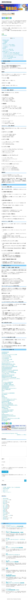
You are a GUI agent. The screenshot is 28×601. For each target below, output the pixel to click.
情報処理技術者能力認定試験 (7, 376)
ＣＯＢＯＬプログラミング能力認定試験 (9, 372)
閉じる (13, 38)
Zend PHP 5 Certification (6, 419)
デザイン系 (5, 504)
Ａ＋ (2, 391)
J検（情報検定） (5, 394)
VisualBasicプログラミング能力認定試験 (9, 377)
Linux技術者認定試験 (5, 401)
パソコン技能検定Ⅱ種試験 (6, 383)
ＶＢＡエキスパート (5, 379)
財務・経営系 (5, 502)
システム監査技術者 (5, 358)
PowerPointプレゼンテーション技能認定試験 (10, 370)
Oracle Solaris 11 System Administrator (9, 415)
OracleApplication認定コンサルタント (8, 385)
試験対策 (4, 48)
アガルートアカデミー (7, 492)
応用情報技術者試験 (5, 352)
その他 (4, 516)
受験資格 (5, 41)
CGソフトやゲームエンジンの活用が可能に (11, 53)
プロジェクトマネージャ (6, 362)
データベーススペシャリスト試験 (8, 365)
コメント (4, 445)
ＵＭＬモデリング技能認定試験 (7, 403)
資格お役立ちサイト (6, 517)
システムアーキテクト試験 (6, 356)
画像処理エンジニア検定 (6, 407)
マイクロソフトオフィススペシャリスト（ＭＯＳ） (11, 378)
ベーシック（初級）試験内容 (8, 44)
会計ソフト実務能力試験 (6, 389)
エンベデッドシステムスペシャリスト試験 (9, 354)
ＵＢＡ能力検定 (4, 397)
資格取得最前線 (7, 2)
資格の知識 (5, 498)
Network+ (3, 396)
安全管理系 (5, 508)
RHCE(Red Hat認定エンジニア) (7, 414)
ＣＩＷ (3, 413)
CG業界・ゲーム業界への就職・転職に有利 (11, 52)
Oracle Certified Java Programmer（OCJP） (10, 405)
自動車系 (4, 511)
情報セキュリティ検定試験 (6, 402)
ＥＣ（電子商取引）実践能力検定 (8, 384)
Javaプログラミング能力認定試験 (8, 371)
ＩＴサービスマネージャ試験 (7, 359)
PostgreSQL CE (4, 417)
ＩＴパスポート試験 (5, 360)
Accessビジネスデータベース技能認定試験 (9, 366)
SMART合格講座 (6, 488)
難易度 (5, 42)
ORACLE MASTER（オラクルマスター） (9, 388)
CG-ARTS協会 (4, 35)
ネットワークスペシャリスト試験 (8, 361)
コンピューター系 (4, 15)
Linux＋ (3, 395)
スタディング (5, 489)
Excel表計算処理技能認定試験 (7, 367)
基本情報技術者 (4, 353)
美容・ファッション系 (7, 515)
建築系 (4, 510)
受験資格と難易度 (5, 40)
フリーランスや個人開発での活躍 (9, 57)
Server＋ (3, 390)
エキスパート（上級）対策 (8, 50)
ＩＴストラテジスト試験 (6, 355)
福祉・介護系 (5, 505)
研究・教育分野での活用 (8, 56)
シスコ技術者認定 (5, 408)
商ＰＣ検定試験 (4, 420)
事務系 (4, 503)
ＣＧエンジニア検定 (5, 406)
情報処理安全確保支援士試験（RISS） (9, 364)
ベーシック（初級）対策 (8, 49)
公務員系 (4, 514)
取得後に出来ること (6, 51)
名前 (3, 458)
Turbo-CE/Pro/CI (5, 412)
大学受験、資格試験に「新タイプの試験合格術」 (12, 487)
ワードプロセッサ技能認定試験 (7, 382)
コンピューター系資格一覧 (7, 58)
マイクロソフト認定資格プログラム (8, 400)
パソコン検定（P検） (5, 373)
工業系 (4, 509)
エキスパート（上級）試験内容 (9, 45)
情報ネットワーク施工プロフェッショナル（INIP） (11, 418)
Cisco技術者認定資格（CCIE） (7, 411)
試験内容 (4, 43)
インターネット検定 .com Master (7, 409)
